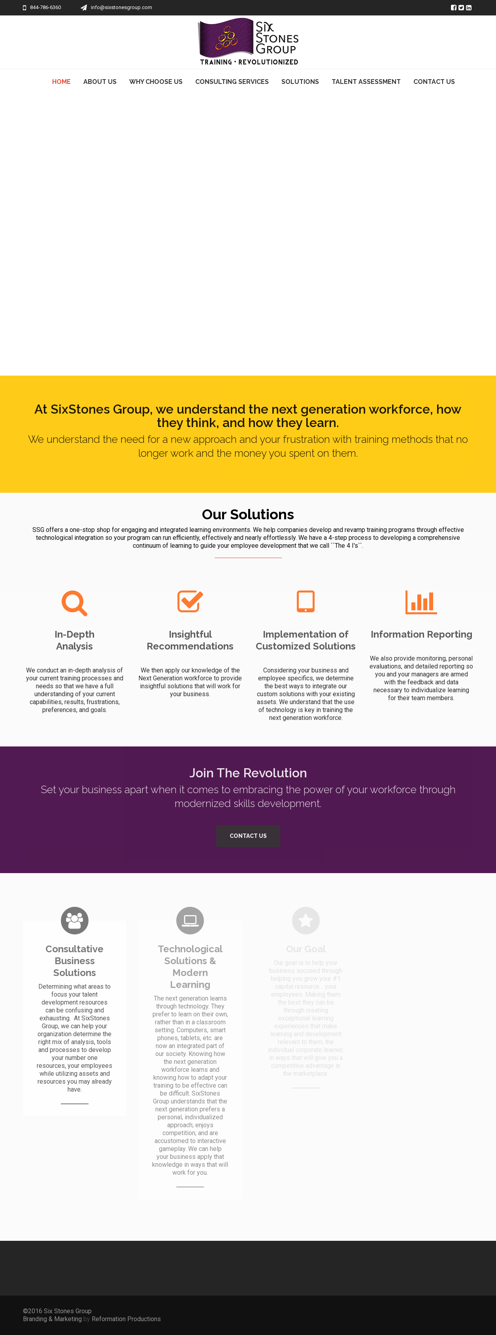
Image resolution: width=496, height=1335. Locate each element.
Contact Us (248, 836)
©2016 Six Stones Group (57, 1311)
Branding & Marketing (53, 1319)
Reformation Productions (126, 1319)
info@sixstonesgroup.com (121, 7)
